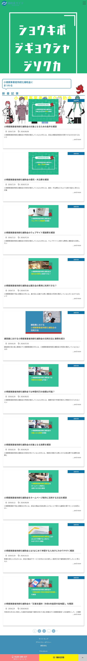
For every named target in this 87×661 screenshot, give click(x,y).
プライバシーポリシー (43, 642)
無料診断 (58, 657)
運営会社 (43, 645)
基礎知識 (76, 100)
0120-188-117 (19, 657)
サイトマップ (43, 639)
